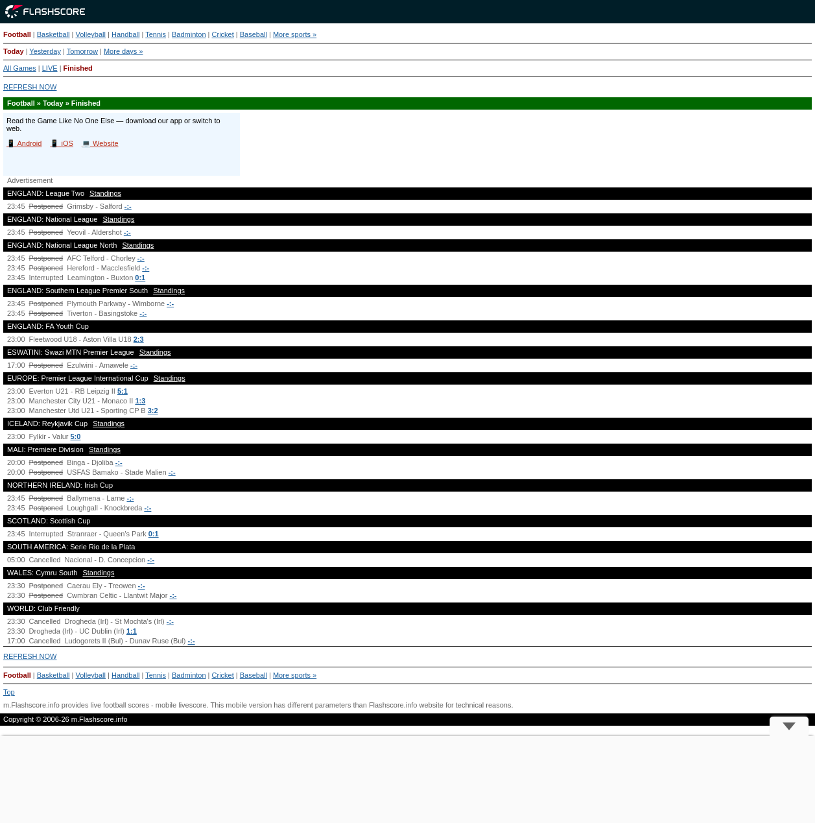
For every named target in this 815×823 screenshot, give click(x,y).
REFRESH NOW (30, 87)
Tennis (155, 34)
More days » (123, 51)
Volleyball (91, 34)
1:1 (131, 631)
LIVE (50, 68)
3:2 (153, 410)
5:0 (76, 436)
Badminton (189, 34)
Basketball (53, 34)
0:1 (140, 277)
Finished (78, 68)
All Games (19, 68)
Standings (105, 193)
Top (9, 692)
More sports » (294, 34)
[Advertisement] (408, 779)
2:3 (139, 339)
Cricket (223, 34)
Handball (125, 34)
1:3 (140, 401)
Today (13, 51)
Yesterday (45, 51)
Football (17, 34)
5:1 (122, 391)
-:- (128, 206)
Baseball (253, 34)
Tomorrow (82, 51)
